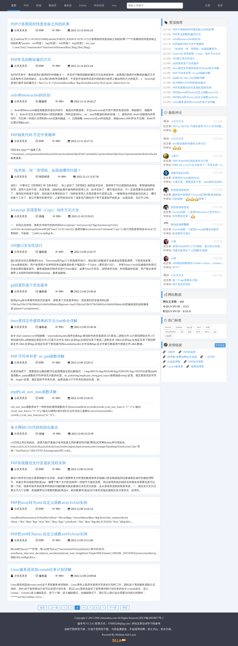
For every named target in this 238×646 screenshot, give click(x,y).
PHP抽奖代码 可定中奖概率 (188, 44)
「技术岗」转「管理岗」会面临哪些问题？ (197, 48)
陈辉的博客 (197, 366)
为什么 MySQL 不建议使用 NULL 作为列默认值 (199, 126)
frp (182, 331)
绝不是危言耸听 (181, 284)
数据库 (53, 5)
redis (208, 327)
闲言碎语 (99, 5)
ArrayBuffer (170, 331)
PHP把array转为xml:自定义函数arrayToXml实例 (197, 92)
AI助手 (171, 352)
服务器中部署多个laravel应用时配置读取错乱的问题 (201, 194)
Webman (119, 634)
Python (83, 5)
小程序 (168, 336)
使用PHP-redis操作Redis (185, 177)
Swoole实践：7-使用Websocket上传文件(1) (196, 212)
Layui (133, 634)
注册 (207, 5)
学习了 (176, 267)
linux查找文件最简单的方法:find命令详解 (196, 68)
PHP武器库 (189, 352)
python (179, 327)
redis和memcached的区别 (186, 39)
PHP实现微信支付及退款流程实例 (192, 87)
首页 (13, 5)
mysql (189, 327)
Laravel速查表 (175, 366)
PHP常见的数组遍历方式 (187, 34)
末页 (125, 607)
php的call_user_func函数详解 (189, 77)
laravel (168, 327)
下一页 (113, 607)
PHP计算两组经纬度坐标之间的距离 (193, 29)
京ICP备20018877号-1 (151, 618)
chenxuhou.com (108, 618)
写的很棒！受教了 (189, 198)
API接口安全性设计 (184, 58)
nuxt (199, 327)
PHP (26, 5)
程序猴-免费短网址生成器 (182, 356)
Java (114, 5)
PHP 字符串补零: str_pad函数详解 (191, 73)
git (215, 331)
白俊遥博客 (173, 361)
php (189, 331)
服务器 (68, 5)
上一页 (54, 607)
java (198, 331)
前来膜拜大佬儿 (181, 233)
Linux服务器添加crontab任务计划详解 (194, 102)
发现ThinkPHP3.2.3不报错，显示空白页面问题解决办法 (203, 246)
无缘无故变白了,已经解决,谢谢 (190, 250)
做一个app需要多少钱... (185, 280)
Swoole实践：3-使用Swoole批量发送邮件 (195, 229)
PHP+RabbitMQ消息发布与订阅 (190, 160)
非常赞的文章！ (183, 216)
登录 (220, 5)
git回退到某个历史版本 (186, 63)
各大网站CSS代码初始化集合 (189, 82)
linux (207, 331)
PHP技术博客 (196, 361)
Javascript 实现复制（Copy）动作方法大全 (197, 53)
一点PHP (210, 356)
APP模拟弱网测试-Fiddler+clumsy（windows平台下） (202, 263)
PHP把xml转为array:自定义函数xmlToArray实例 (197, 97)
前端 (38, 5)
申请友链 (220, 345)
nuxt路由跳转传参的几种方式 (189, 143)
